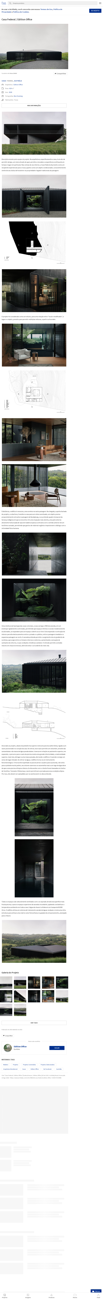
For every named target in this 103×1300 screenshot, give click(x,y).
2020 (10, 92)
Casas (4, 81)
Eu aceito (95, 10)
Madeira (5, 1065)
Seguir (56, 1048)
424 (10, 88)
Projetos (15, 1065)
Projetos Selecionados (48, 1065)
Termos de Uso (46, 9)
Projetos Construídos (29, 1065)
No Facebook (48, 1069)
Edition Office (18, 85)
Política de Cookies (21, 12)
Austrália (18, 81)
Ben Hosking (18, 96)
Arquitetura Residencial (10, 1069)
